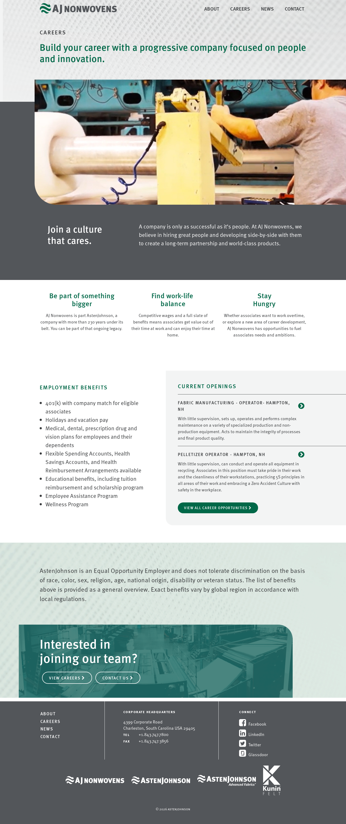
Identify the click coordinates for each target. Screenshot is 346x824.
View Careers (67, 678)
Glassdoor (253, 754)
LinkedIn (251, 734)
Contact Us (117, 678)
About (211, 8)
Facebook (252, 724)
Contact (294, 8)
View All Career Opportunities (218, 507)
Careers (241, 8)
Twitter (250, 745)
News (267, 8)
